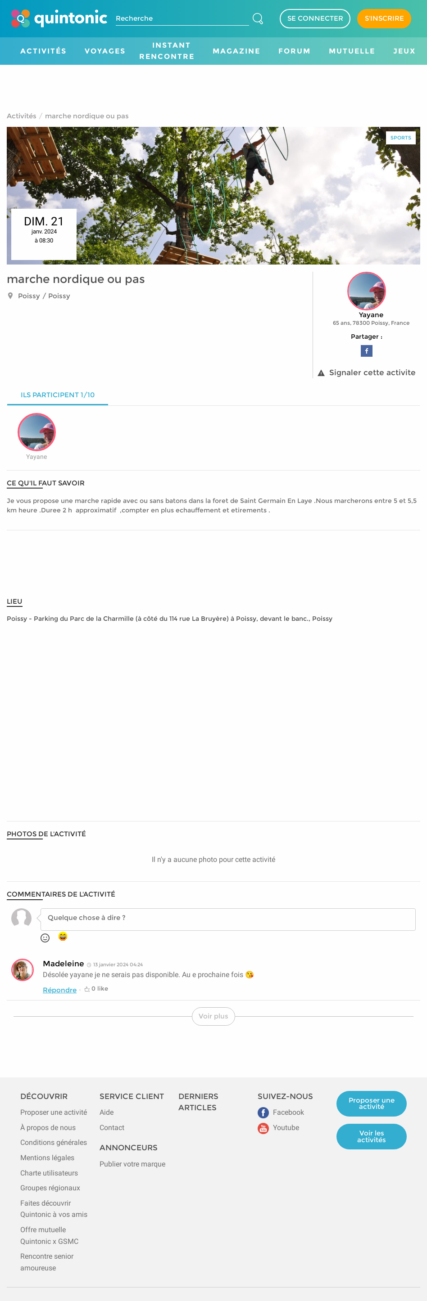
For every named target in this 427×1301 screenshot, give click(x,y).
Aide (107, 1112)
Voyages (105, 51)
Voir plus (213, 1016)
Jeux (404, 51)
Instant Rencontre (167, 51)
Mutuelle (352, 51)
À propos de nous (48, 1127)
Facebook (281, 1112)
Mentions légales (47, 1157)
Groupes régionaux (50, 1188)
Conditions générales (53, 1142)
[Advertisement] (213, 85)
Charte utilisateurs (49, 1173)
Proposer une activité (53, 1112)
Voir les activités (371, 1136)
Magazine (236, 51)
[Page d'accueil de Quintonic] (59, 18)
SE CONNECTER (315, 18)
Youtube (278, 1127)
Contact (112, 1127)
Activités (43, 51)
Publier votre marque (132, 1164)
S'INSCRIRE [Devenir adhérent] (384, 18)
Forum (294, 51)
